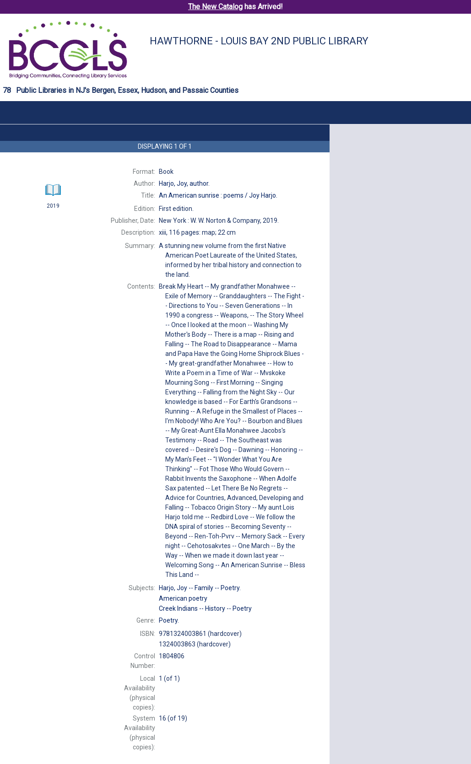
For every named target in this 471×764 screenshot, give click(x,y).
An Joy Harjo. (218, 195)
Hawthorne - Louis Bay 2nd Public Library (259, 41)
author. (184, 183)
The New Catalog (215, 6)
